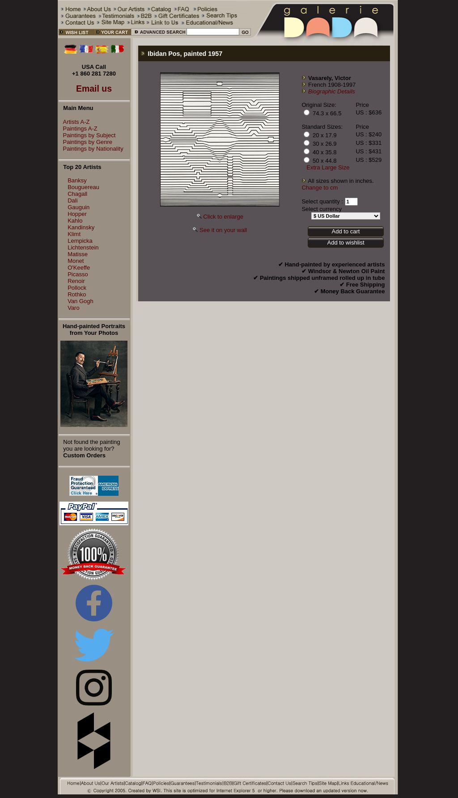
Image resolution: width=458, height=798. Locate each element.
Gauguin (78, 207)
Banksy (77, 180)
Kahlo (75, 220)
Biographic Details (331, 91)
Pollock (77, 287)
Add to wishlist (345, 242)
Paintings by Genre (86, 142)
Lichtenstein (83, 247)
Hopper (77, 214)
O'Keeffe (79, 267)
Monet (76, 261)
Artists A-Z (74, 121)
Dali (72, 200)
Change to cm (319, 187)
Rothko (77, 294)
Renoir (76, 281)
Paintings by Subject (87, 135)
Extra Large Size (327, 167)
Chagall (77, 193)
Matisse (78, 254)
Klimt (74, 234)
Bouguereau (83, 187)
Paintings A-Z (78, 128)
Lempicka (80, 240)
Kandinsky (81, 227)
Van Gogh (80, 301)
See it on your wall (223, 230)
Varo (74, 307)
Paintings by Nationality (91, 148)
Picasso (78, 274)
